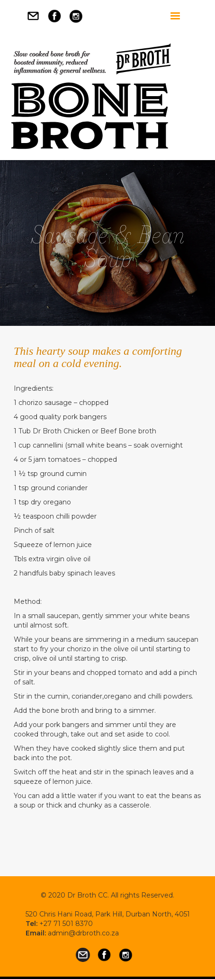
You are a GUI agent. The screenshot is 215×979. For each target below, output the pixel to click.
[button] (175, 16)
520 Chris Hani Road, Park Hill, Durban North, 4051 (108, 914)
